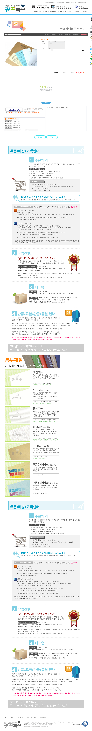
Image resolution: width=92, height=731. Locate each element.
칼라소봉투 (46, 34)
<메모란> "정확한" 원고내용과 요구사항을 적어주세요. (66, 118)
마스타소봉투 (68, 34)
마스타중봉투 (76, 34)
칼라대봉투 (60, 34)
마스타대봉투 (84, 34)
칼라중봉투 (53, 34)
